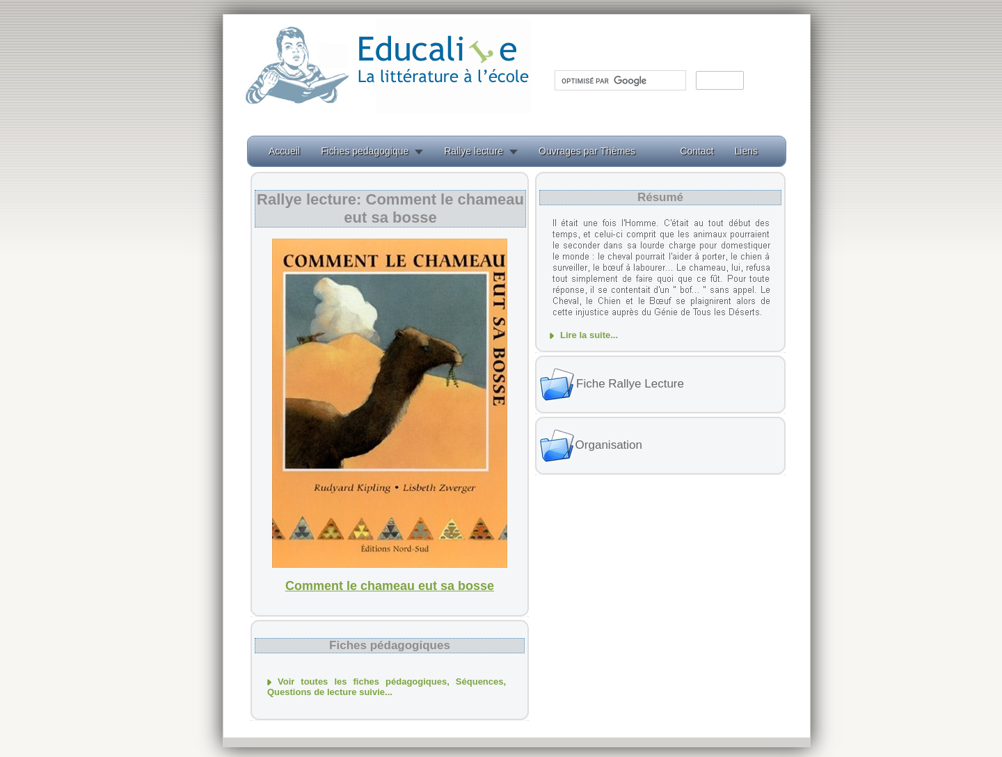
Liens (746, 151)
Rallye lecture (473, 151)
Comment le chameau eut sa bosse (389, 586)
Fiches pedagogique (364, 151)
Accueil (284, 151)
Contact (696, 151)
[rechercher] (619, 80)
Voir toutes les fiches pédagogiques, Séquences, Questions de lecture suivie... (386, 686)
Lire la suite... (589, 335)
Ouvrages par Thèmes (587, 151)
